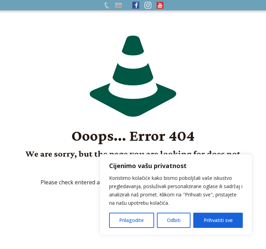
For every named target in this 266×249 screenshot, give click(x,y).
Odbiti (173, 220)
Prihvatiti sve (218, 220)
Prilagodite (131, 220)
